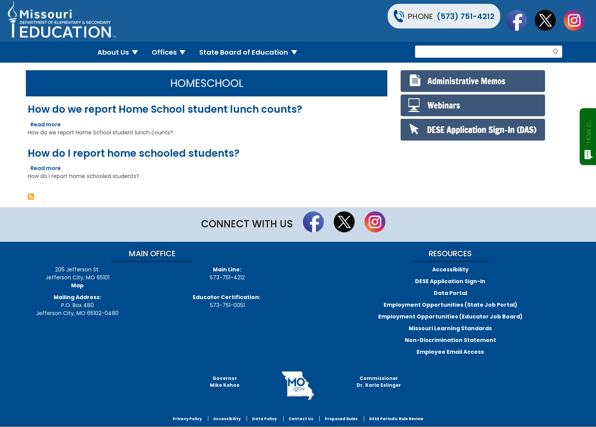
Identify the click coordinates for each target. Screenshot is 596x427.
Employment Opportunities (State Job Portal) (450, 305)
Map (77, 285)
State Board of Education (251, 52)
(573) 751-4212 (466, 16)
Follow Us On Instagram (577, 20)
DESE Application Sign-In (450, 281)
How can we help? (588, 130)
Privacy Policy (187, 419)
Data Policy (264, 419)
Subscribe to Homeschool (31, 197)
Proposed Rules (341, 419)
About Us (120, 52)
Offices (172, 52)
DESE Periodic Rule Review (396, 419)
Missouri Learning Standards (450, 328)
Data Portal (450, 293)
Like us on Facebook (520, 20)
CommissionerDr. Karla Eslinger (379, 381)
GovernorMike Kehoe (224, 381)
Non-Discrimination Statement (450, 340)
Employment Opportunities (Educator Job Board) (450, 316)
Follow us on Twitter (548, 20)
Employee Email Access (450, 352)
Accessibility (450, 269)
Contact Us (300, 419)
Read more (45, 124)
